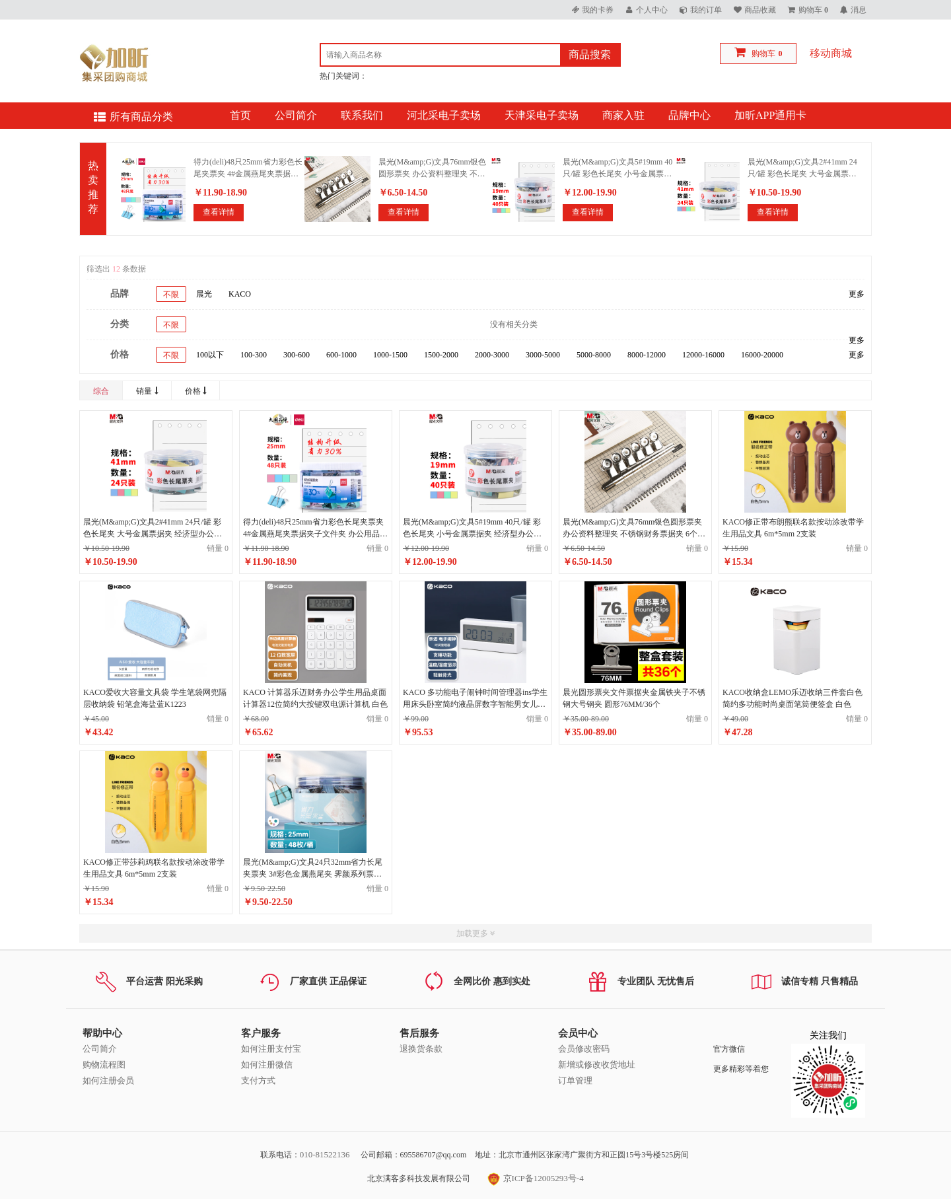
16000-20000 (762, 354)
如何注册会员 (108, 1080)
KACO (240, 294)
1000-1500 (390, 354)
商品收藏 (760, 10)
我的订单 (706, 10)
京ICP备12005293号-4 (535, 1178)
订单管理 (575, 1080)
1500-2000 (441, 354)
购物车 (763, 53)
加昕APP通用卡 (770, 115)
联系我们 (362, 115)
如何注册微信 (267, 1065)
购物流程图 (104, 1065)
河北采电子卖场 (444, 115)
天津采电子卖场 (542, 115)
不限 (171, 294)
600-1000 (341, 354)
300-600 (296, 354)
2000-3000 (492, 354)
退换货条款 (421, 1049)
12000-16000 (703, 354)
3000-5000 (543, 354)
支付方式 (258, 1080)
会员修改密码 (584, 1049)
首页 (240, 115)
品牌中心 (689, 115)
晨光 (204, 294)
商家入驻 (623, 115)
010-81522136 (325, 1154)
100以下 (210, 354)
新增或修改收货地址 (596, 1065)
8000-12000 (646, 354)
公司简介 (296, 115)
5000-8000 (594, 354)
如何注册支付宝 (271, 1049)
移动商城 (831, 53)
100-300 (253, 354)
